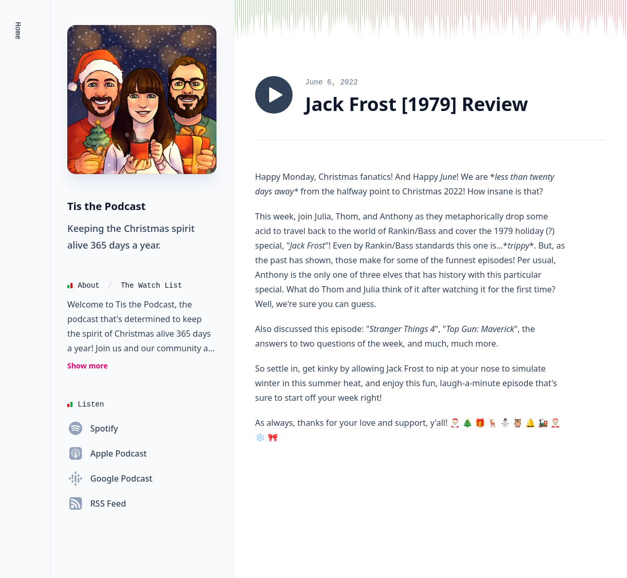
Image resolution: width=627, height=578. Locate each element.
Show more (87, 366)
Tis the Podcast (106, 206)
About (89, 285)
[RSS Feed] (96, 503)
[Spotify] (92, 428)
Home (18, 31)
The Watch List (151, 285)
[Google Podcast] (109, 478)
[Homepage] (141, 99)
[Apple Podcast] (107, 453)
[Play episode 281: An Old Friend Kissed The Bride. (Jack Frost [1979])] (274, 95)
